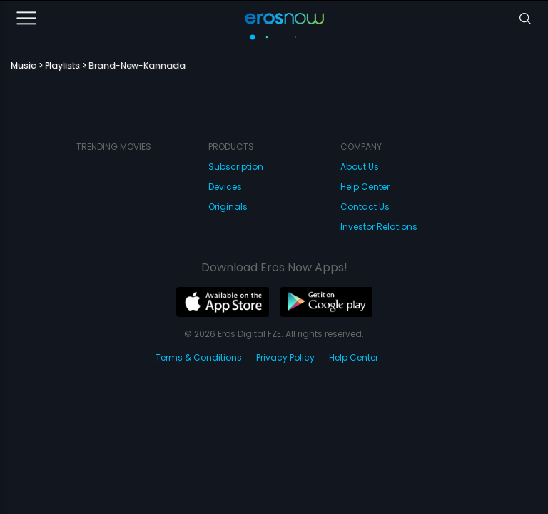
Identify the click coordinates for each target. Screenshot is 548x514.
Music (23, 65)
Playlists (62, 65)
